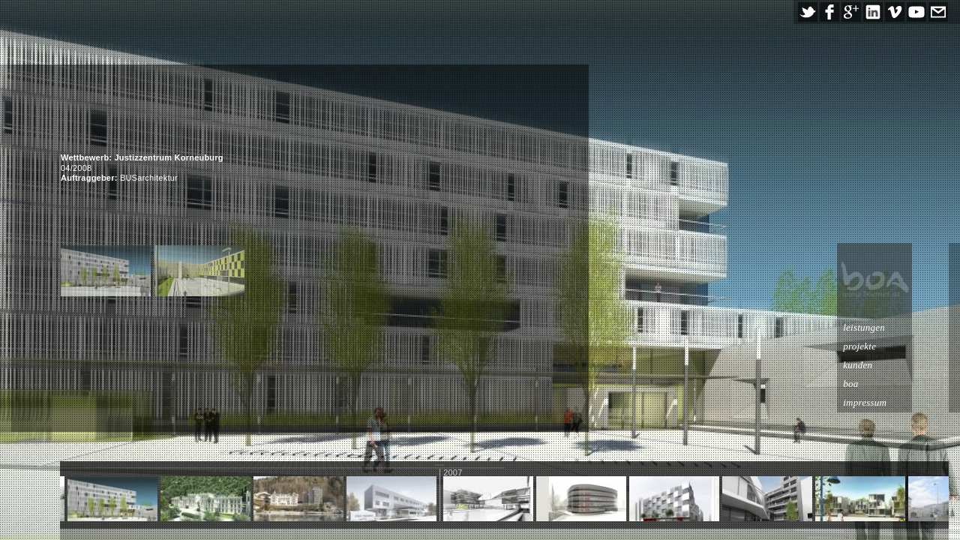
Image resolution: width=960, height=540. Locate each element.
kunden (894, 364)
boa (887, 383)
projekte (896, 346)
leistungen (901, 327)
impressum (901, 402)
